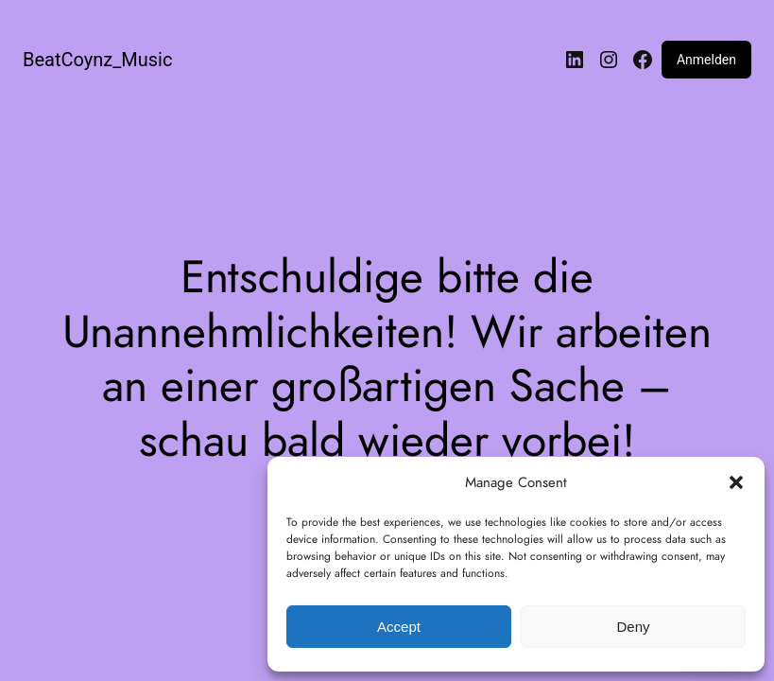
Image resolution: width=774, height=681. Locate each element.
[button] (736, 482)
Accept (399, 627)
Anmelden (706, 59)
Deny (632, 627)
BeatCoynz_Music (97, 59)
